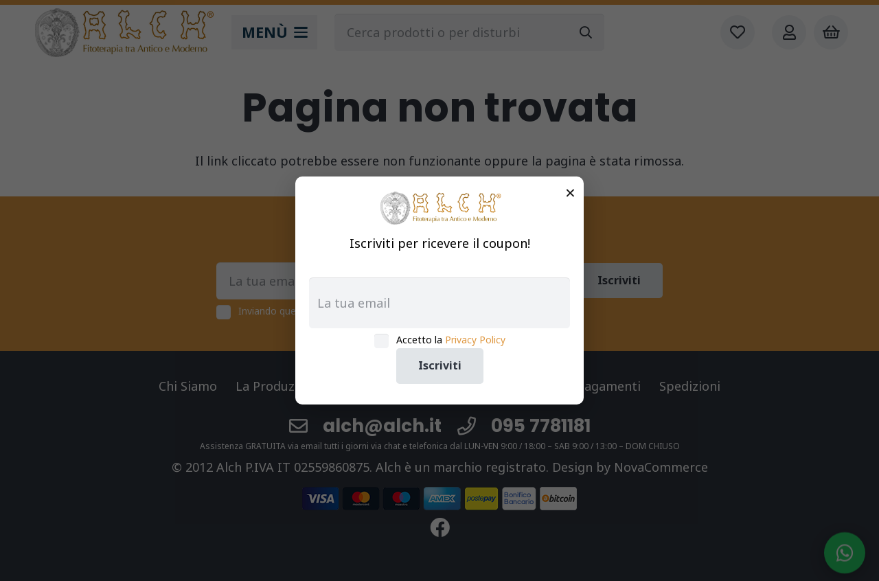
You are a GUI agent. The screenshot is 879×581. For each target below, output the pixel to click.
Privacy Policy (475, 339)
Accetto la (450, 339)
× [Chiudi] (570, 192)
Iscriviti (439, 365)
